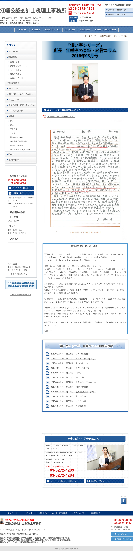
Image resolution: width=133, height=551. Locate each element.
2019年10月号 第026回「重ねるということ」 (72, 363)
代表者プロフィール (52, 30)
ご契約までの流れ (78, 513)
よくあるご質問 (14, 100)
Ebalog (11, 154)
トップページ (22, 30)
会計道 (11, 116)
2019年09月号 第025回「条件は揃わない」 (71, 368)
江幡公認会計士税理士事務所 (20, 295)
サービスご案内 (28, 513)
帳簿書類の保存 (16, 137)
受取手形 (13, 129)
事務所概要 (36, 30)
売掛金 (13, 133)
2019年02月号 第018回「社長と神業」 (69, 401)
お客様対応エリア (17, 78)
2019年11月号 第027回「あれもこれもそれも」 (73, 358)
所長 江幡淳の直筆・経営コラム (21, 105)
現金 (12, 121)
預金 (12, 125)
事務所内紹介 (15, 74)
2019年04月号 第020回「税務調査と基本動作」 (73, 392)
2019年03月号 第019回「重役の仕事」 (69, 396)
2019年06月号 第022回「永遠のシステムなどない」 (76, 382)
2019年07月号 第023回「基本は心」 (68, 377)
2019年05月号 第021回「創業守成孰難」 (70, 387)
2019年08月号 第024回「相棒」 (66, 373)
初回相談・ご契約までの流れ (105, 30)
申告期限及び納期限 (18, 141)
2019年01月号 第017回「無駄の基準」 (69, 406)
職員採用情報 (14, 160)
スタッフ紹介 (70, 30)
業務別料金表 (85, 30)
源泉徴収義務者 (16, 145)
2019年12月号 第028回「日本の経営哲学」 (71, 354)
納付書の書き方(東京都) (20, 149)
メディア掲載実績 (15, 111)
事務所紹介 (13, 57)
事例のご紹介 (14, 89)
